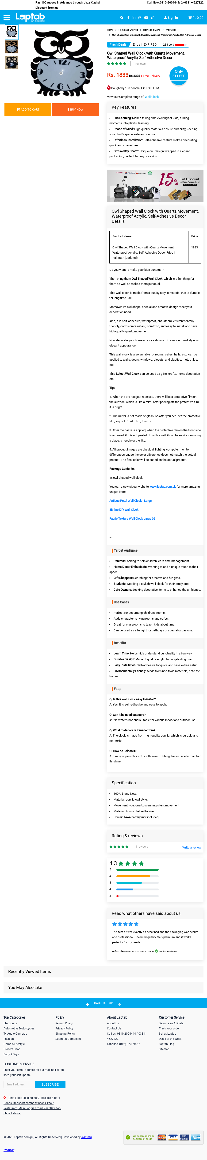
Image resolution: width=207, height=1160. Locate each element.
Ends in (138, 44)
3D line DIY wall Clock (123, 509)
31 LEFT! (178, 76)
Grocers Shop (12, 1049)
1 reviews (139, 63)
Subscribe (50, 1084)
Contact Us (114, 1028)
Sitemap (164, 1049)
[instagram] (139, 18)
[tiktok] (152, 18)
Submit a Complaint (68, 1038)
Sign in (171, 18)
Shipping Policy (65, 1033)
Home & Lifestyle (14, 1044)
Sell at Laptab (167, 1033)
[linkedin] (134, 18)
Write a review (191, 847)
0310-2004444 (169, 2)
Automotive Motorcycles (19, 1028)
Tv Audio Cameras (15, 1033)
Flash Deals (118, 44)
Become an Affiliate (171, 1023)
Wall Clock (152, 97)
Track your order (169, 1028)
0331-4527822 (191, 2)
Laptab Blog (166, 1044)
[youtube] (146, 18)
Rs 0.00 (197, 18)
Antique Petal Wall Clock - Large (130, 500)
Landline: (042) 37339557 (123, 1044)
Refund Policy (64, 1023)
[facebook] (128, 18)
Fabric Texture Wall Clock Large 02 (132, 518)
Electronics (10, 1023)
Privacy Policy (64, 1028)
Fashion (9, 1038)
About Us (113, 1023)
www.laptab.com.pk (163, 486)
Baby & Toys (11, 1054)
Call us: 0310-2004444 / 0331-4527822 (126, 1036)
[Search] (34, 1084)
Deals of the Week (170, 1038)
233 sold (168, 44)
